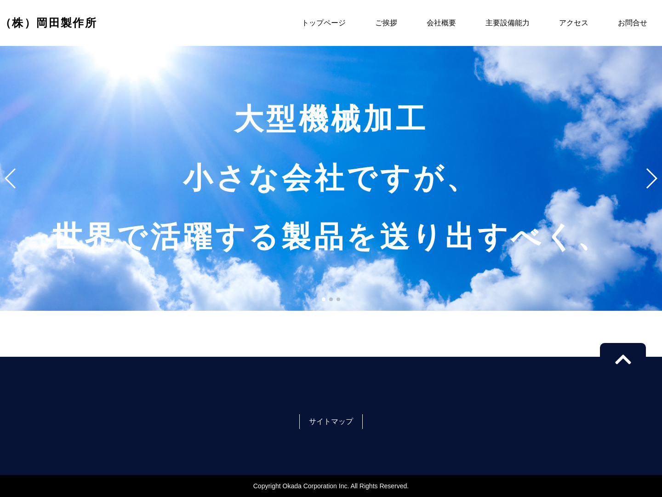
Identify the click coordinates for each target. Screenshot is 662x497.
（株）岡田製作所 (48, 23)
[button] (323, 299)
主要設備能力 (507, 23)
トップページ (324, 23)
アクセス (573, 23)
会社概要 (441, 23)
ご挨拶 (386, 23)
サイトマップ (331, 421)
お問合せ (632, 23)
